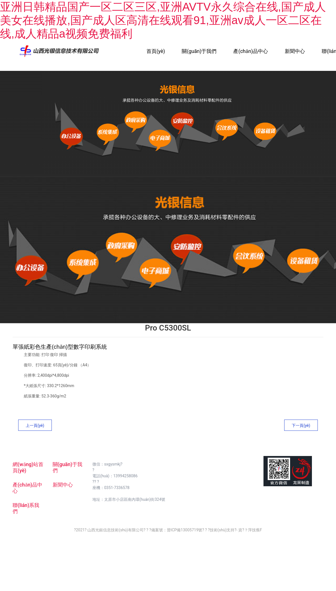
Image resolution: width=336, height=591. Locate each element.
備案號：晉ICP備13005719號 (176, 530)
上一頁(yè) (35, 425)
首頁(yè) (155, 51)
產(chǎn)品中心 (250, 51)
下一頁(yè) (301, 425)
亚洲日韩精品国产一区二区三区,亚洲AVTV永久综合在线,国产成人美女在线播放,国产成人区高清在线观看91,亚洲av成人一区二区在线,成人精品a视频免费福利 (163, 20)
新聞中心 (295, 51)
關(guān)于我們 (199, 51)
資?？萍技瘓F (250, 530)
